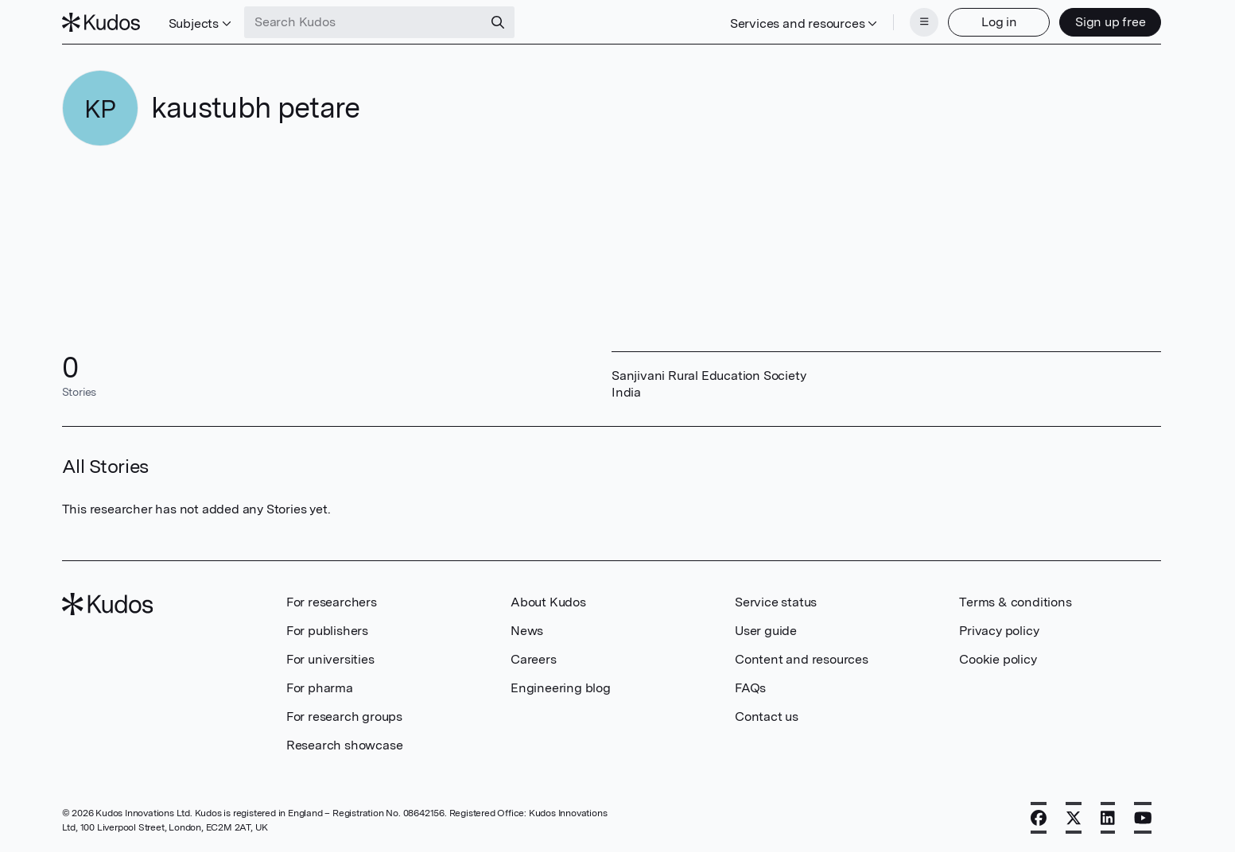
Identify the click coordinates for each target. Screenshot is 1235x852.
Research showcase (344, 745)
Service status (776, 602)
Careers (534, 659)
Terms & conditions (1015, 602)
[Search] (498, 22)
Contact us (766, 716)
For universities (330, 659)
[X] (1074, 818)
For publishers (327, 630)
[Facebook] (1039, 818)
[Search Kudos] (363, 22)
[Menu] (924, 22)
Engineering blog (561, 687)
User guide (766, 630)
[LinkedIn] (1108, 818)
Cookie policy (997, 659)
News (527, 630)
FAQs (750, 687)
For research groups (344, 716)
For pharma (319, 687)
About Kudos (548, 602)
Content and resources (801, 659)
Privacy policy (999, 630)
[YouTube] (1143, 818)
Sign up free (1110, 21)
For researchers (331, 602)
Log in (999, 21)
